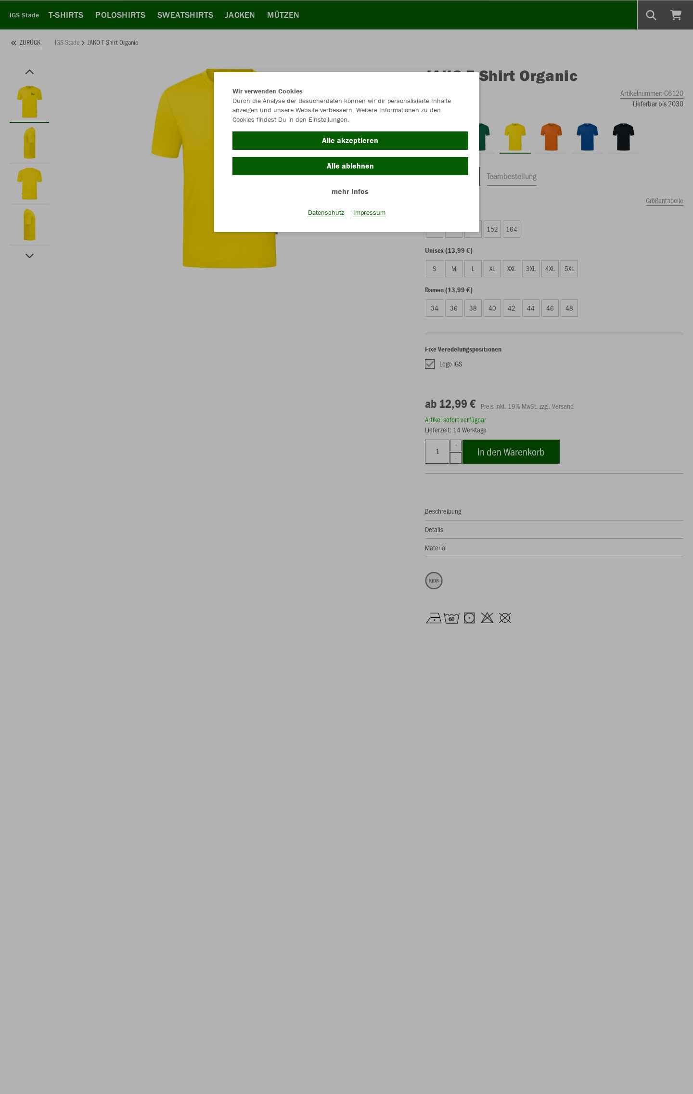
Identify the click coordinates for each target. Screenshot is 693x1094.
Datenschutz (326, 212)
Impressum (369, 212)
